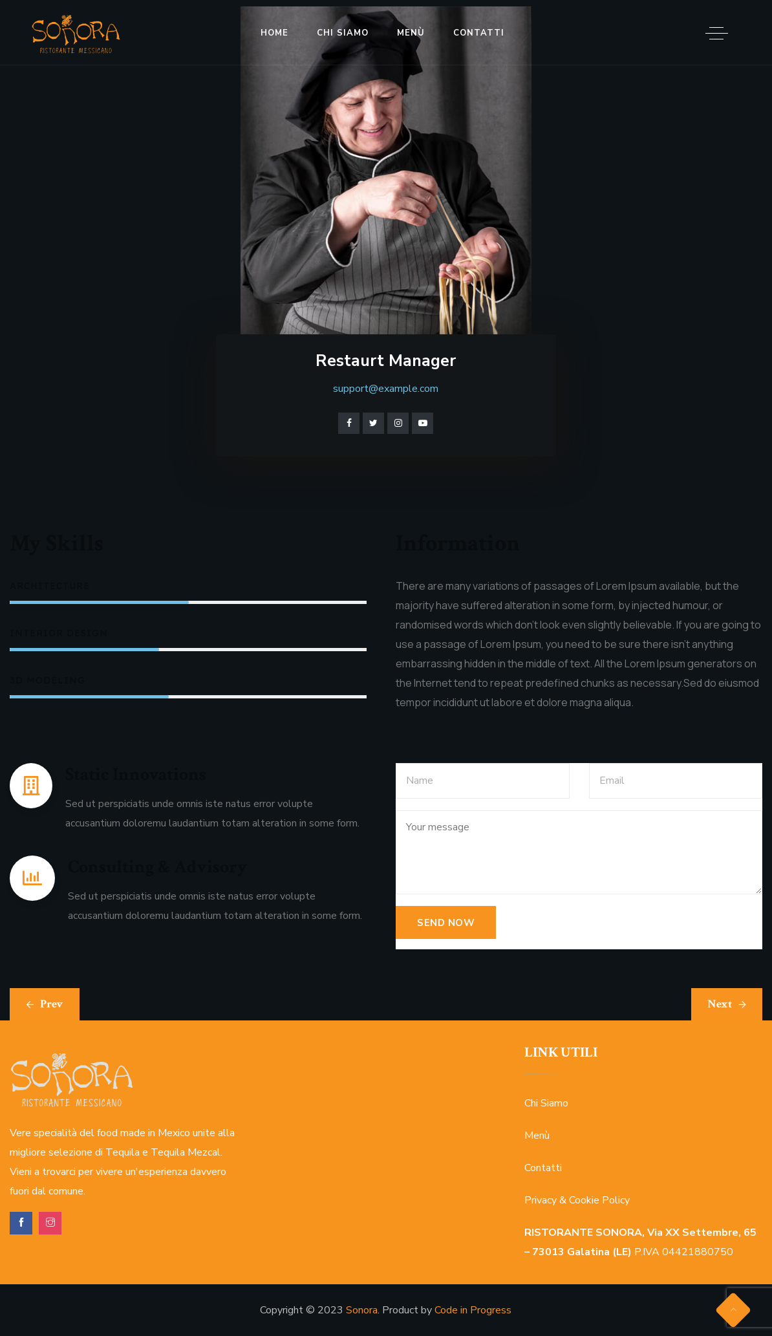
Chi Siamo (343, 33)
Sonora (362, 1310)
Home (274, 33)
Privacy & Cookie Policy (577, 1200)
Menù (411, 33)
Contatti (478, 33)
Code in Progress (472, 1310)
